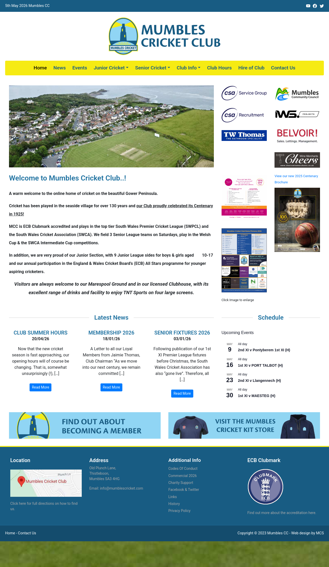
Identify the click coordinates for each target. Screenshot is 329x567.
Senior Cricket (150, 68)
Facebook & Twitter (183, 490)
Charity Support (180, 483)
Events (79, 68)
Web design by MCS (307, 533)
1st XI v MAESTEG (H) (256, 396)
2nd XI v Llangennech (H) (259, 381)
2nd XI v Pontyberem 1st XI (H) (264, 350)
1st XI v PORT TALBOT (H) (260, 365)
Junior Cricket (109, 68)
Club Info (187, 68)
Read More (40, 387)
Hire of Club (251, 68)
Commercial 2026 (182, 476)
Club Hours (219, 68)
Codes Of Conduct (182, 468)
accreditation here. (301, 513)
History (174, 504)
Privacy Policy (179, 511)
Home (40, 68)
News (59, 68)
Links (172, 497)
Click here (18, 503)
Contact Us (283, 68)
